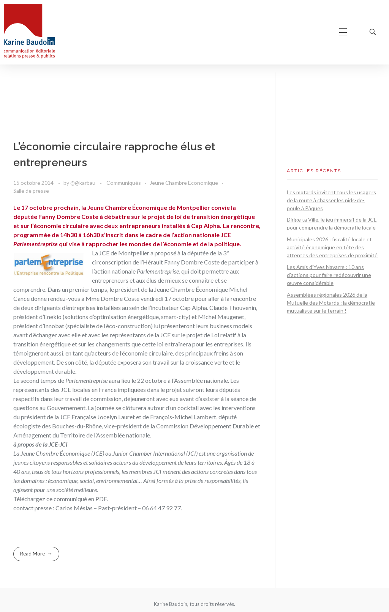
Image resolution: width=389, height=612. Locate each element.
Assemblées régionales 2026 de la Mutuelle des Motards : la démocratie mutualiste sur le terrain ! (331, 302)
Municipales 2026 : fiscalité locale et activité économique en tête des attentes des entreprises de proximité (332, 247)
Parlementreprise (158, 271)
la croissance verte (204, 362)
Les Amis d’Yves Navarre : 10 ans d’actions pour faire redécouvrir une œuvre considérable (329, 275)
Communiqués (123, 182)
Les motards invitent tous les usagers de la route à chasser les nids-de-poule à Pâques (331, 200)
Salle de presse (31, 190)
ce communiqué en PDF (76, 498)
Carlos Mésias (74, 507)
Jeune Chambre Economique (184, 182)
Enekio (53, 316)
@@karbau (83, 182)
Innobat (54, 325)
